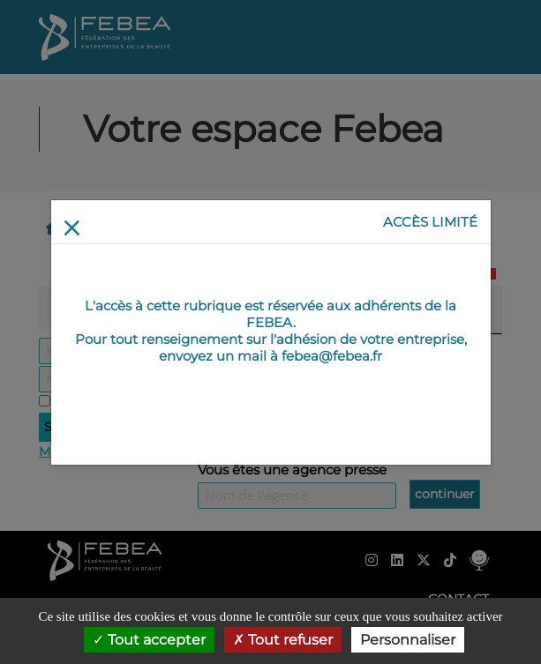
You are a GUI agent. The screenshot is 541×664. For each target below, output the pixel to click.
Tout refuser (283, 639)
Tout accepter (149, 639)
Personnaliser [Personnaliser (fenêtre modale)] (407, 639)
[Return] (71, 227)
